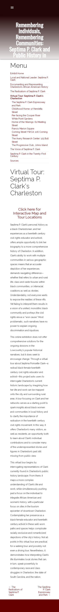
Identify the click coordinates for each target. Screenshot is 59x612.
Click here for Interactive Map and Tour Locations (29, 213)
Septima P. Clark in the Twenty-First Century (28, 155)
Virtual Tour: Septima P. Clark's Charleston (26, 97)
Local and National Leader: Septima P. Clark (29, 78)
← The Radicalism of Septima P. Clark (15, 591)
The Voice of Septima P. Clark (25, 149)
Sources (14, 160)
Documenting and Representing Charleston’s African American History (29, 85)
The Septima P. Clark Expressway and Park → (44, 591)
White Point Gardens (22, 118)
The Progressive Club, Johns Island (30, 145)
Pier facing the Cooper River (26, 115)
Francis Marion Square (23, 128)
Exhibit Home (17, 73)
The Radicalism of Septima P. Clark (27, 91)
